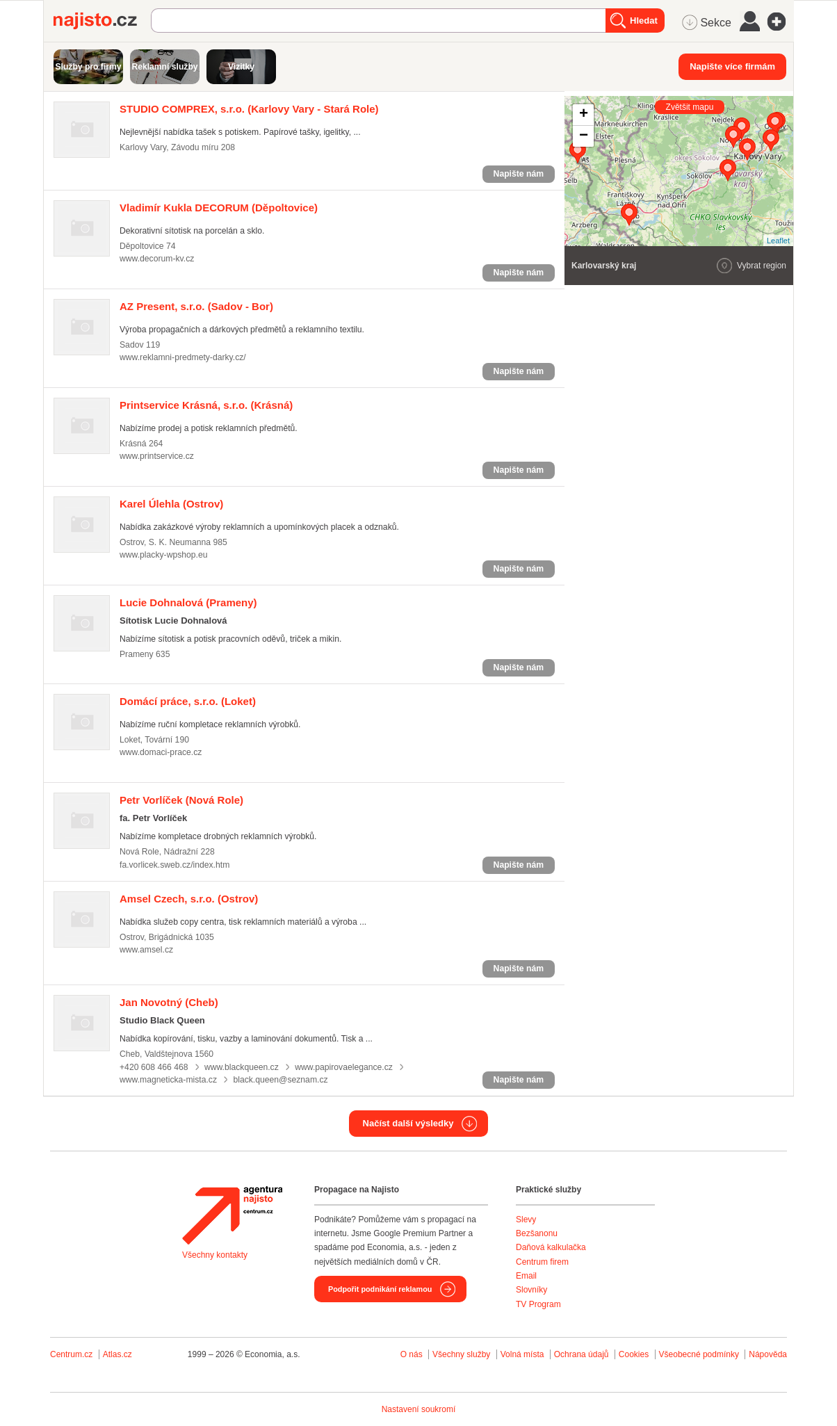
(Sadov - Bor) (196, 306)
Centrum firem (542, 1262)
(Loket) (188, 701)
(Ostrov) (171, 504)
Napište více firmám (732, 66)
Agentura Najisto (232, 1215)
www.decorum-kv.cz (157, 259)
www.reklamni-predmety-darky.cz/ (183, 357)
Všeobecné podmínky (699, 1354)
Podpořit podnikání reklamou (380, 1289)
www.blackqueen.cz (241, 1067)
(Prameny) (188, 602)
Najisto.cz (102, 20)
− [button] (583, 136)
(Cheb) (169, 1002)
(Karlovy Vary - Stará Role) (249, 109)
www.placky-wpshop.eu (164, 555)
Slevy (526, 1219)
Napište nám (519, 174)
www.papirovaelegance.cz (344, 1067)
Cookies (634, 1354)
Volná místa (522, 1354)
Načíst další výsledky (408, 1123)
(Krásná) (206, 405)
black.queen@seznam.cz (280, 1080)
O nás (411, 1354)
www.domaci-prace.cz (161, 752)
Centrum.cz (71, 1354)
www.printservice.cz (157, 456)
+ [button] (583, 114)
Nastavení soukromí (419, 1409)
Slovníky (531, 1290)
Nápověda (768, 1354)
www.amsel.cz (146, 950)
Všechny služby (462, 1354)
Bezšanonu (537, 1233)
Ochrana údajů (581, 1354)
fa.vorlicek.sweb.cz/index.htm (174, 865)
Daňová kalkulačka (551, 1247)
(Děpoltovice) (219, 207)
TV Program (538, 1304)
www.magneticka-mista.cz (168, 1080)
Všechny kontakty (214, 1255)
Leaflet (778, 240)
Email (526, 1276)
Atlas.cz (117, 1354)
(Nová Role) (181, 800)
